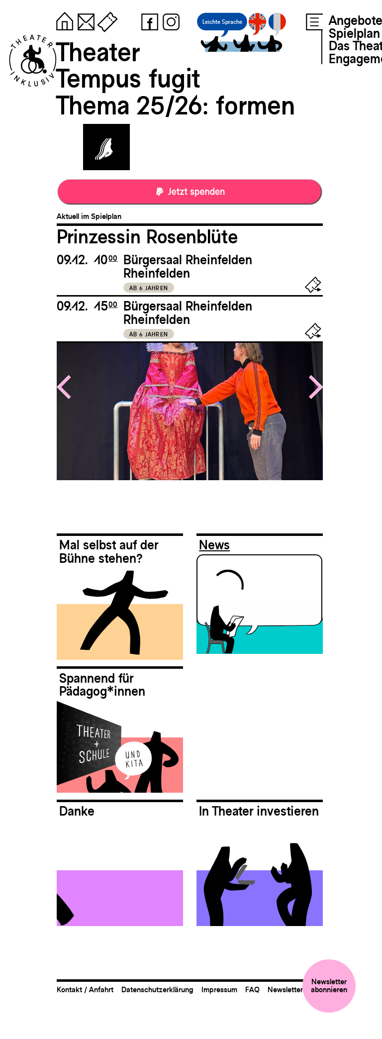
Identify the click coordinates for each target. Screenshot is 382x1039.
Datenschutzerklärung (157, 989)
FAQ (252, 989)
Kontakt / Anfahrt (85, 989)
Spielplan (354, 33)
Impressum (219, 989)
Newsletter (285, 989)
